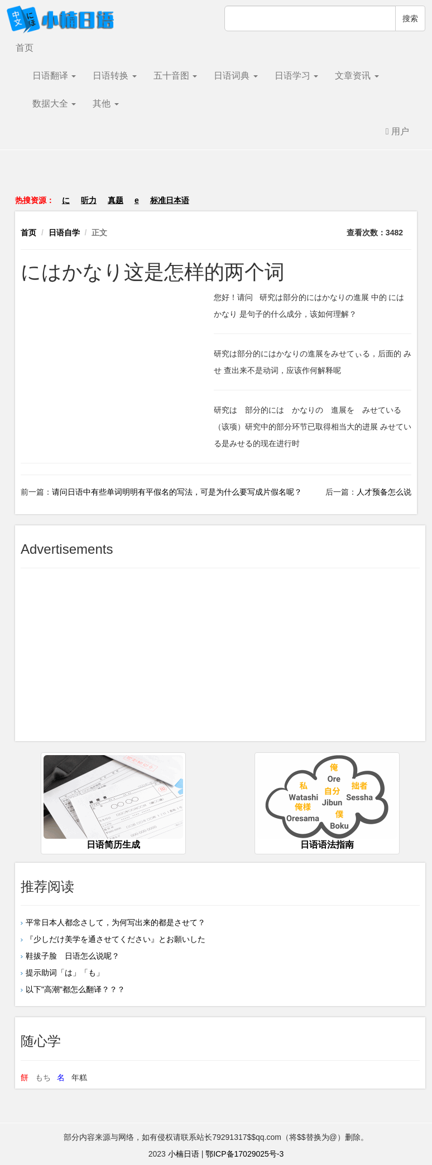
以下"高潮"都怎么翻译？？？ (75, 989)
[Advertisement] (216, 178)
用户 (397, 131)
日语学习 (296, 75)
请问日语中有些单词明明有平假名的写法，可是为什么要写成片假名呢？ (177, 491)
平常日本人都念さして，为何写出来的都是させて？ (115, 922)
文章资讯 (356, 75)
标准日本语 (169, 200)
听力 (89, 200)
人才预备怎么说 (384, 491)
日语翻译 (54, 75)
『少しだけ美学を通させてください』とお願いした (115, 939)
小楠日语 (183, 1153)
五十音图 (175, 75)
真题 (115, 200)
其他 (105, 103)
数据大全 (54, 103)
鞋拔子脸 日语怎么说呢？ (72, 955)
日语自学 (64, 232)
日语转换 (114, 75)
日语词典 (235, 75)
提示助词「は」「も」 (65, 972)
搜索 (410, 18)
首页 (24, 47)
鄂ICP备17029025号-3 (244, 1153)
